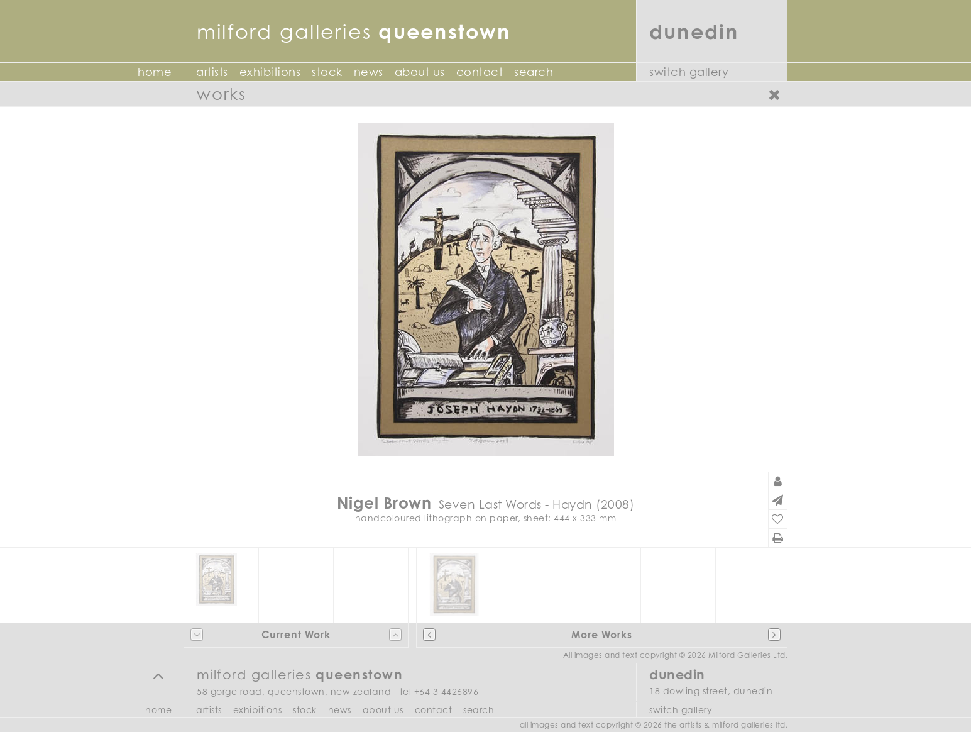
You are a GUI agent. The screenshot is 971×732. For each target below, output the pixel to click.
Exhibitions (270, 72)
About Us (420, 72)
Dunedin (694, 31)
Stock (327, 72)
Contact (479, 72)
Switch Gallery (688, 72)
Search (533, 72)
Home (155, 72)
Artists (212, 72)
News (368, 72)
